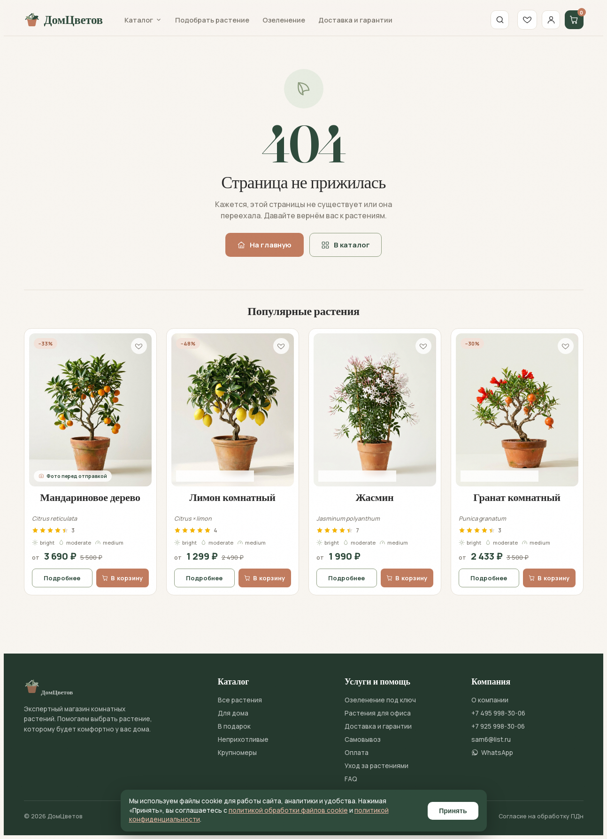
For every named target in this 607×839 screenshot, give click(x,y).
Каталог (143, 19)
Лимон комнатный (232, 497)
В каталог (345, 245)
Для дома (233, 713)
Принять (453, 811)
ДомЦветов (63, 20)
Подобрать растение (212, 19)
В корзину (122, 578)
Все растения (240, 700)
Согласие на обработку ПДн (541, 816)
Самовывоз (363, 739)
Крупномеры (237, 752)
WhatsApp (492, 752)
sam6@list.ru (491, 739)
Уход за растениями (376, 766)
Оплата (357, 752)
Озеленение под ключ (380, 700)
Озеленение (283, 19)
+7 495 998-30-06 (498, 713)
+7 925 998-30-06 (498, 726)
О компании (489, 700)
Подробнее (62, 578)
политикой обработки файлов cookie (288, 810)
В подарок (234, 726)
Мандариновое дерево (90, 497)
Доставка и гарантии (355, 19)
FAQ (351, 779)
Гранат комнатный (517, 497)
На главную (264, 245)
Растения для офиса (378, 713)
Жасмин (375, 497)
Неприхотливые (243, 739)
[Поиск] (497, 20)
